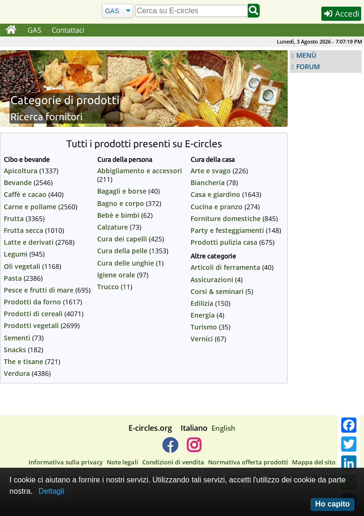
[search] (191, 11)
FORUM (308, 66)
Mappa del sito (314, 462)
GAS (34, 30)
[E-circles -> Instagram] (193, 449)
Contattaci (68, 30)
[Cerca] (117, 11)
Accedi (341, 13)
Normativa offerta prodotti (248, 462)
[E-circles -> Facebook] (170, 449)
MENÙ (306, 55)
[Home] (11, 30)
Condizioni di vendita (173, 462)
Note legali (122, 462)
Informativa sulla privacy (65, 462)
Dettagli (51, 491)
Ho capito (332, 504)
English (223, 428)
